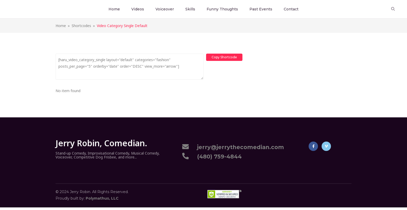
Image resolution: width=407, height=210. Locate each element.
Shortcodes (81, 25)
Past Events (260, 9)
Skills (190, 9)
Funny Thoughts (222, 9)
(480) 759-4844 (218, 156)
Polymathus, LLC (102, 198)
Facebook (313, 146)
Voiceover (164, 9)
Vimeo (326, 146)
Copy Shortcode (224, 57)
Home (114, 9)
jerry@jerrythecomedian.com (239, 147)
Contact (291, 9)
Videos (137, 9)
